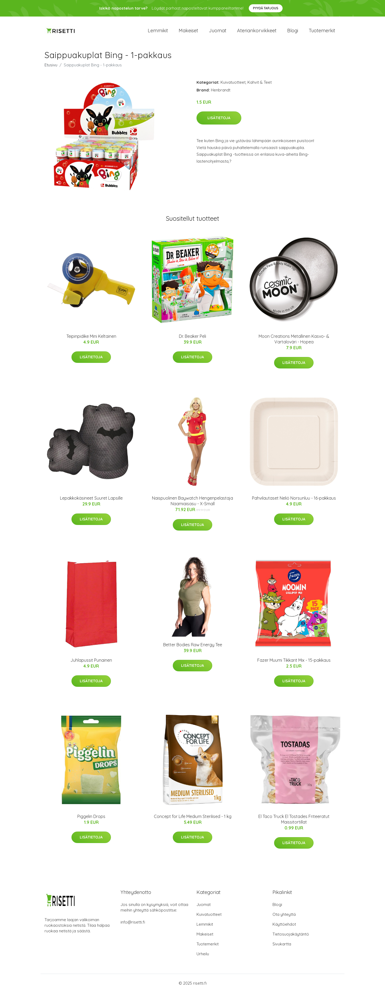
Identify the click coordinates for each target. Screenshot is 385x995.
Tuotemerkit (322, 32)
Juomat (217, 32)
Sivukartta (281, 946)
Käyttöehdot (284, 926)
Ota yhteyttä (284, 917)
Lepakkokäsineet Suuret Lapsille (91, 501)
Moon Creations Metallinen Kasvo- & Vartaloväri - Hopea (294, 341)
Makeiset (188, 32)
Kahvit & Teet (259, 84)
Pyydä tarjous (265, 8)
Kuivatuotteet (233, 84)
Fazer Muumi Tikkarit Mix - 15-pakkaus (294, 662)
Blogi (292, 32)
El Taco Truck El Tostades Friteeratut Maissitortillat (294, 821)
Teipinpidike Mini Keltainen (91, 339)
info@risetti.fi (133, 924)
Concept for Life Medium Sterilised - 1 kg (192, 819)
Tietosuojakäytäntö (290, 936)
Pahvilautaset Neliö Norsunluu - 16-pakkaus (294, 501)
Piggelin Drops (91, 819)
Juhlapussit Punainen (91, 662)
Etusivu (51, 67)
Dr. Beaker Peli (192, 339)
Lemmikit (158, 32)
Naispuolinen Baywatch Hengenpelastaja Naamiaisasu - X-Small (192, 503)
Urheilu (202, 956)
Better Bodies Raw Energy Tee (192, 647)
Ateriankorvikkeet (256, 32)
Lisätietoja (218, 120)
